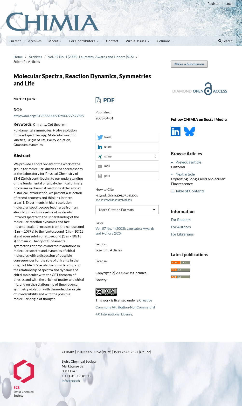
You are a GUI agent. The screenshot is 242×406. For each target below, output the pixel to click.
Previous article (188, 162)
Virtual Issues (136, 41)
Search (225, 41)
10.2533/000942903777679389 (114, 200)
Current (15, 41)
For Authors (181, 226)
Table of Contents (190, 191)
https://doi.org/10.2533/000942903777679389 (49, 116)
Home (18, 57)
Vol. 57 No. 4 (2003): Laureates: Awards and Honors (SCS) (91, 57)
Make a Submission (189, 64)
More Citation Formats (116, 210)
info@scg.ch (71, 381)
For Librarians (182, 234)
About (54, 41)
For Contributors (82, 41)
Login (229, 3)
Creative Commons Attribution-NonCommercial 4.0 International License (125, 307)
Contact (112, 41)
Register (213, 3)
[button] (127, 137)
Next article (185, 174)
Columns (164, 41)
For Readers (181, 219)
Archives (34, 41)
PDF (108, 100)
